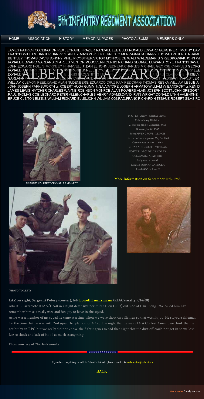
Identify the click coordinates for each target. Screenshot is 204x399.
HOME (14, 39)
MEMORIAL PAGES (98, 39)
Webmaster (176, 391)
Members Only (170, 39)
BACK (101, 371)
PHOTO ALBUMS (135, 39)
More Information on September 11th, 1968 (147, 178)
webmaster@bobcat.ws (140, 362)
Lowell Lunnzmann (95, 300)
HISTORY (66, 39)
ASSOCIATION (39, 39)
